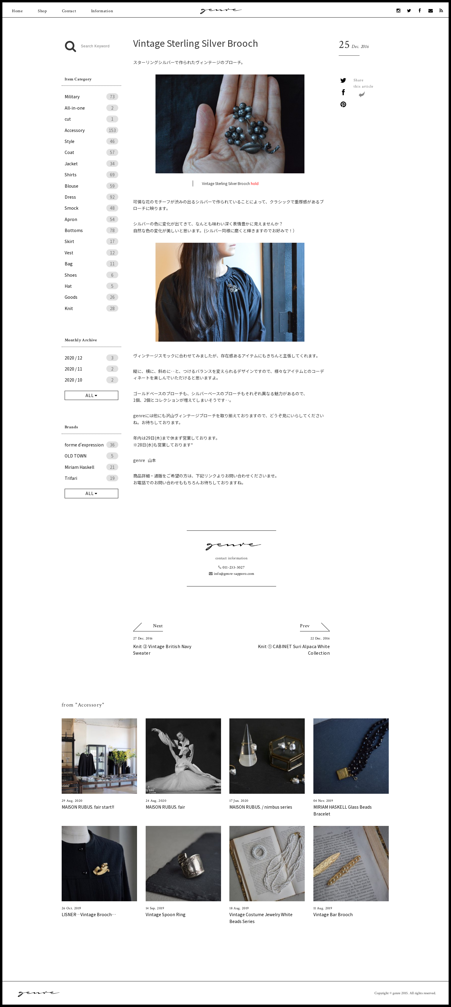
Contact (69, 11)
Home (17, 11)
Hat (91, 286)
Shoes (91, 275)
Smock (91, 208)
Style (91, 141)
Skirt (91, 241)
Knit (91, 308)
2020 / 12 (91, 357)
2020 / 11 (91, 368)
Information (102, 11)
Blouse (91, 186)
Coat (91, 152)
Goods (91, 297)
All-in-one (91, 108)
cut (91, 119)
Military (91, 96)
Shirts (91, 174)
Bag (91, 263)
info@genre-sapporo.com (231, 573)
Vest (91, 252)
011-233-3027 (231, 567)
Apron (91, 219)
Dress (91, 197)
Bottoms (91, 230)
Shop (42, 11)
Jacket (91, 163)
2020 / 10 (91, 379)
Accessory (91, 130)
